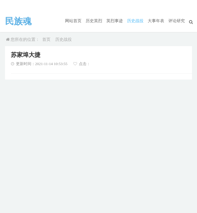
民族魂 (18, 21)
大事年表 (156, 21)
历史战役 (135, 21)
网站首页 (73, 21)
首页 (46, 39)
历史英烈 (94, 21)
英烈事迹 (114, 21)
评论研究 (176, 21)
